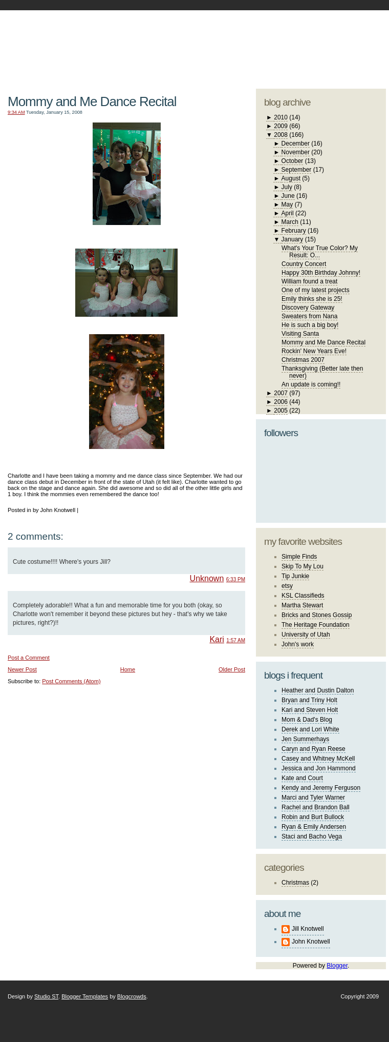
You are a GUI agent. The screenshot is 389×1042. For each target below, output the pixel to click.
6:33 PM (235, 579)
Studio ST (46, 996)
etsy (287, 585)
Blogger (337, 965)
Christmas (295, 882)
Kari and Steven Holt (310, 709)
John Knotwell (311, 941)
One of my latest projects (316, 290)
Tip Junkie (295, 576)
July (287, 187)
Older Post (232, 669)
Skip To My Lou (302, 566)
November (296, 152)
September (297, 169)
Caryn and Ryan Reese (313, 748)
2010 (281, 117)
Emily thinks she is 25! (312, 298)
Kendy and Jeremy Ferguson (321, 787)
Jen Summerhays (305, 739)
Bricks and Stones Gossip (317, 615)
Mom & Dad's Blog (307, 719)
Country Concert (304, 264)
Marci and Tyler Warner (313, 797)
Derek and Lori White (310, 729)
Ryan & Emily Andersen (314, 826)
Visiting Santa (300, 333)
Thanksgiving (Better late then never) (322, 372)
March (290, 222)
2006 (281, 401)
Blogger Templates (84, 996)
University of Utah (306, 634)
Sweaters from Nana (309, 316)
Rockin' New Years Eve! (314, 351)
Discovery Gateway (308, 307)
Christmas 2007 (303, 359)
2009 (281, 126)
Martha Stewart (302, 605)
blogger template (348, 35)
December (296, 143)
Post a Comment (29, 658)
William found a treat (309, 281)
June (288, 195)
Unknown (207, 578)
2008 (281, 134)
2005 (281, 410)
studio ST (306, 44)
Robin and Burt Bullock (313, 817)
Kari (216, 639)
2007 (281, 393)
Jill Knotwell (308, 928)
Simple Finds (299, 556)
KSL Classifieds (303, 595)
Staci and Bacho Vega (312, 836)
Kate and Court (302, 778)
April (288, 213)
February (294, 230)
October (293, 161)
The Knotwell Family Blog (124, 41)
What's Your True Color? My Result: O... (320, 251)
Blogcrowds (131, 996)
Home (127, 669)
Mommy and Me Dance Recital (92, 101)
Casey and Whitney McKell (318, 758)
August (291, 178)
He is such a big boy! (310, 325)
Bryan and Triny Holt (309, 700)
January (293, 239)
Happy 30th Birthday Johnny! (321, 272)
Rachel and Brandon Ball (316, 807)
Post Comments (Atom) (71, 681)
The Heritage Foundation (316, 624)
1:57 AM (235, 640)
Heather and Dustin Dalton (318, 690)
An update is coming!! (311, 384)
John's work (298, 644)
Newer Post (22, 669)
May (287, 204)
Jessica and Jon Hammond (319, 768)
